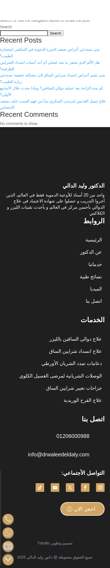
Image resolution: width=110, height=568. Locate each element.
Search (6, 27)
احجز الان (84, 509)
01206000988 (72, 436)
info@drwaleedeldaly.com (59, 454)
